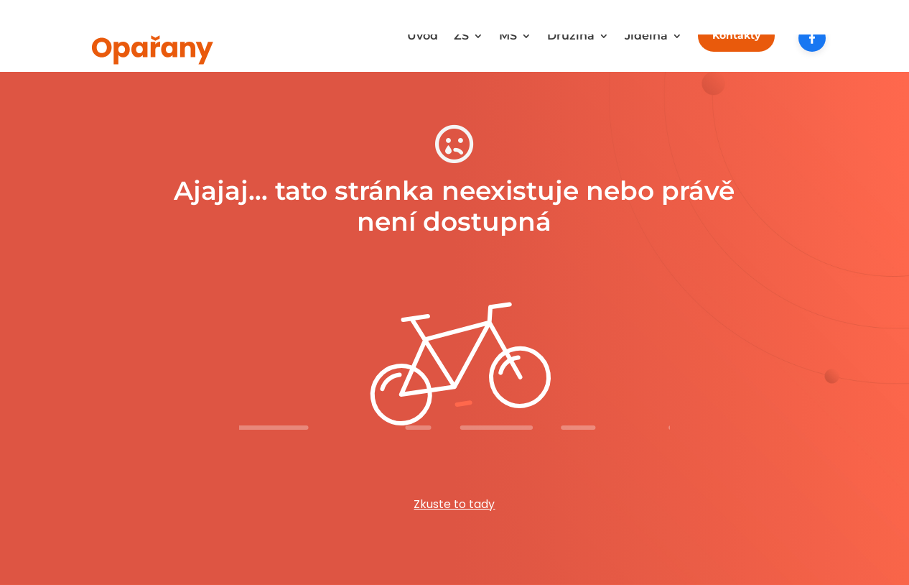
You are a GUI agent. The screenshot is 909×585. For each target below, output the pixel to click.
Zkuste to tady (454, 504)
